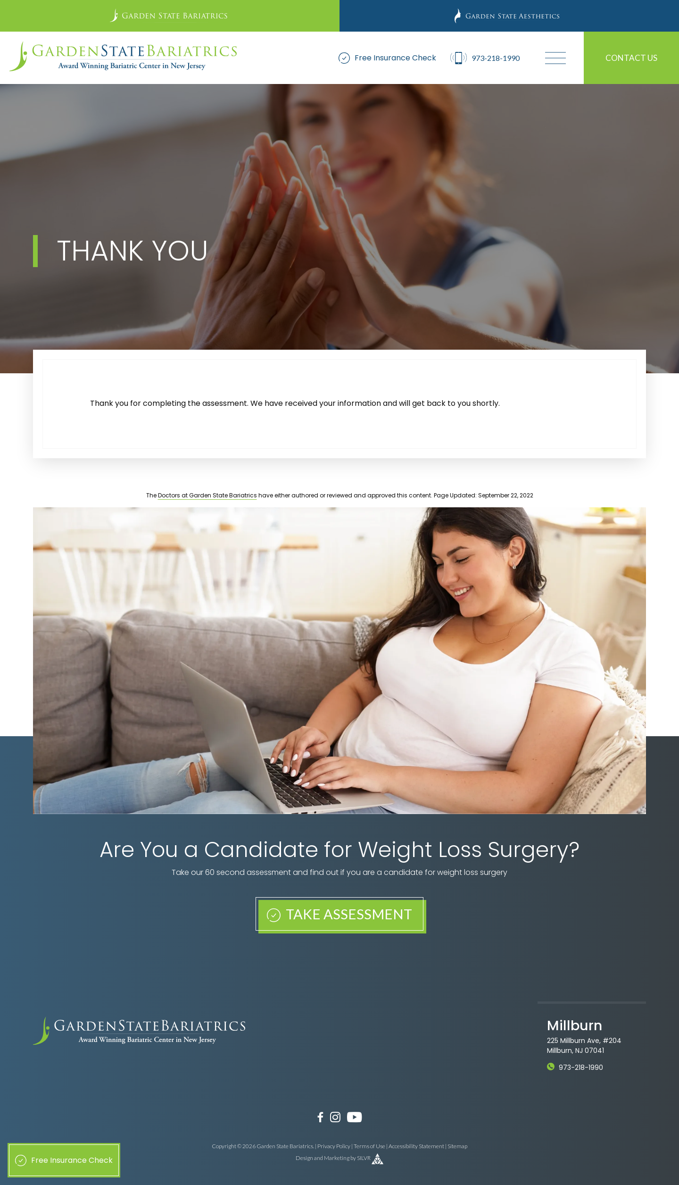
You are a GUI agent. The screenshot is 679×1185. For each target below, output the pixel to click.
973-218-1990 (581, 1067)
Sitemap (457, 1146)
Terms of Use (369, 1146)
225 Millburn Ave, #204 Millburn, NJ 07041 (584, 1045)
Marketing (336, 1158)
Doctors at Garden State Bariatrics (207, 495)
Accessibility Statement (416, 1146)
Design (304, 1158)
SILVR (364, 1158)
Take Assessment (339, 914)
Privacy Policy (333, 1146)
